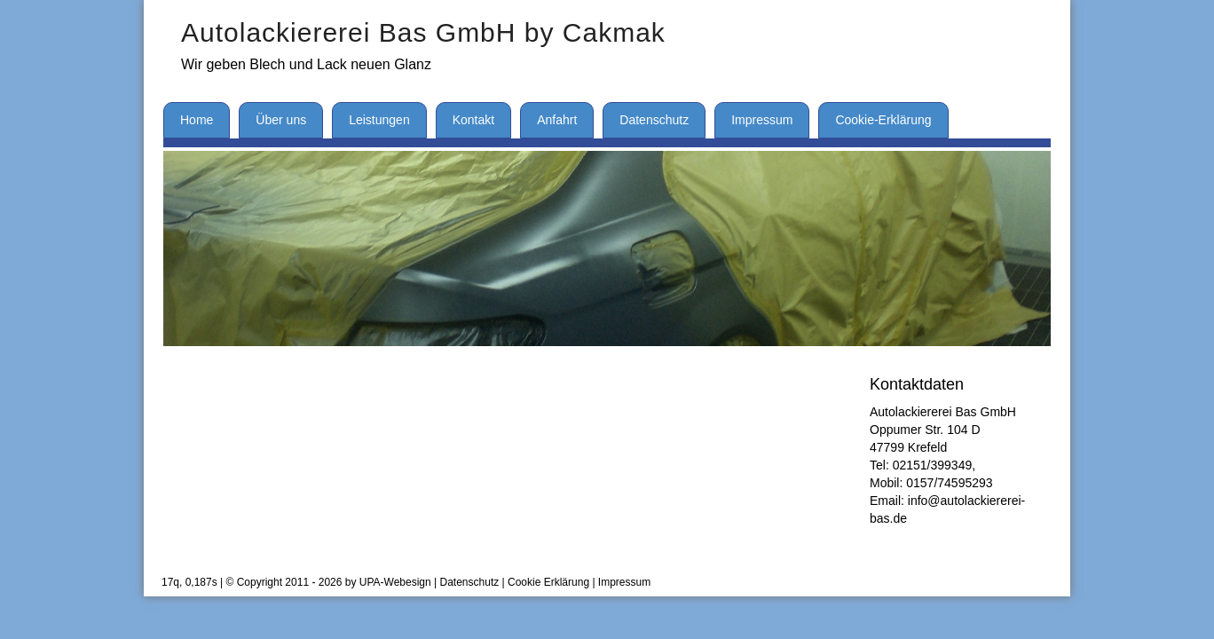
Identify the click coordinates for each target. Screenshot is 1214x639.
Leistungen (379, 120)
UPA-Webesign (395, 582)
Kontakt (473, 120)
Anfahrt (557, 120)
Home (196, 120)
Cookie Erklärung (548, 582)
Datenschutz (654, 120)
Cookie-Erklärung (883, 120)
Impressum (761, 120)
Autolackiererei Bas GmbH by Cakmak (423, 32)
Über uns (281, 120)
